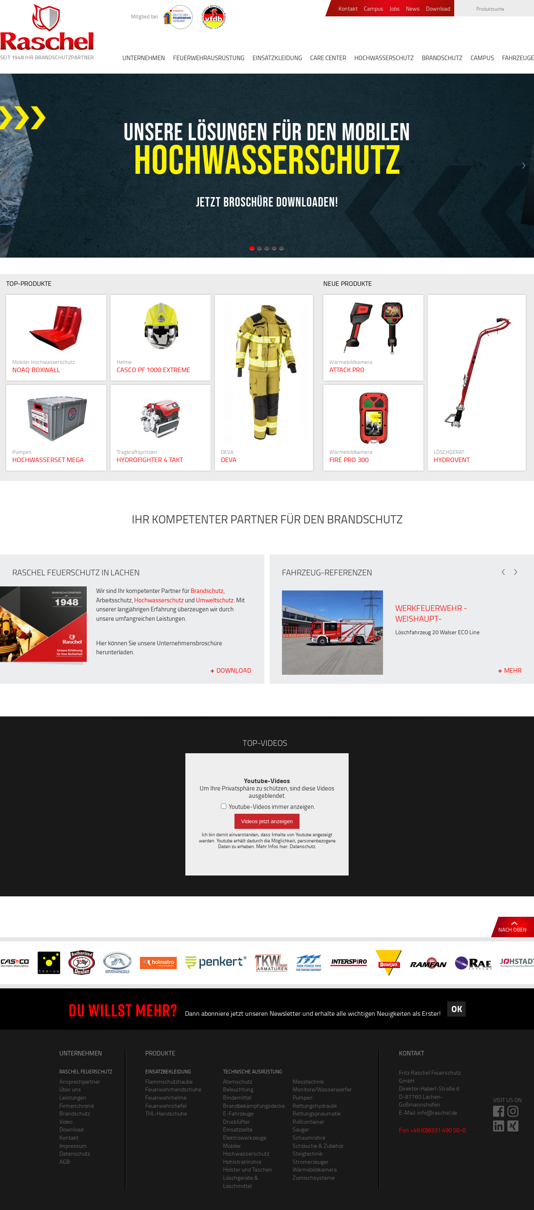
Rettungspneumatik (317, 1113)
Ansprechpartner (79, 1081)
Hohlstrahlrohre (242, 1161)
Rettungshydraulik (315, 1105)
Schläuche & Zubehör (318, 1145)
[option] (267, 166)
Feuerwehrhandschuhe (173, 1089)
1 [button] (252, 248)
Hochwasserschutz (159, 600)
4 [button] (274, 248)
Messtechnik (308, 1081)
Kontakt (348, 8)
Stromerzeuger (311, 1161)
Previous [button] (10, 166)
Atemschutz (237, 1081)
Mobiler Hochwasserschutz (246, 1150)
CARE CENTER (328, 58)
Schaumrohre (309, 1137)
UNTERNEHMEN (143, 58)
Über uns (70, 1089)
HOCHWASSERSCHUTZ (384, 58)
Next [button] (524, 166)
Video (65, 1121)
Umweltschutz (215, 600)
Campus (373, 8)
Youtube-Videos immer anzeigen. (268, 806)
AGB (64, 1161)
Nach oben (512, 929)
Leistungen (72, 1097)
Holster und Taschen (247, 1169)
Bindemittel (237, 1097)
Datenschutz (302, 846)
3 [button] (267, 248)
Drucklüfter (236, 1121)
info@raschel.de (437, 1112)
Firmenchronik (77, 1105)
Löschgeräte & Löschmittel (240, 1182)
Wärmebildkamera (315, 1169)
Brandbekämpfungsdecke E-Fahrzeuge (251, 1110)
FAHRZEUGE (518, 58)
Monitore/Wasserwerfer (321, 1089)
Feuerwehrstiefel (166, 1105)
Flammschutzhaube (169, 1081)
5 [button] (281, 248)
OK (456, 1009)
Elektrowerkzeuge (244, 1137)
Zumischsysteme (314, 1177)
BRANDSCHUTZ (442, 58)
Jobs (395, 8)
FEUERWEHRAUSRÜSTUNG (208, 58)
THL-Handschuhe (166, 1113)
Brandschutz (207, 590)
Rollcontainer (308, 1121)
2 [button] (259, 248)
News (413, 8)
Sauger (301, 1129)
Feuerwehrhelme (166, 1097)
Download (438, 8)
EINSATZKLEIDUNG (277, 58)
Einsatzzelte (237, 1129)
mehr (513, 669)
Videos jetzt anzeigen (267, 821)
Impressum (73, 1145)
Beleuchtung (238, 1089)
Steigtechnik (308, 1153)
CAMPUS (482, 58)
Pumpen (303, 1097)
